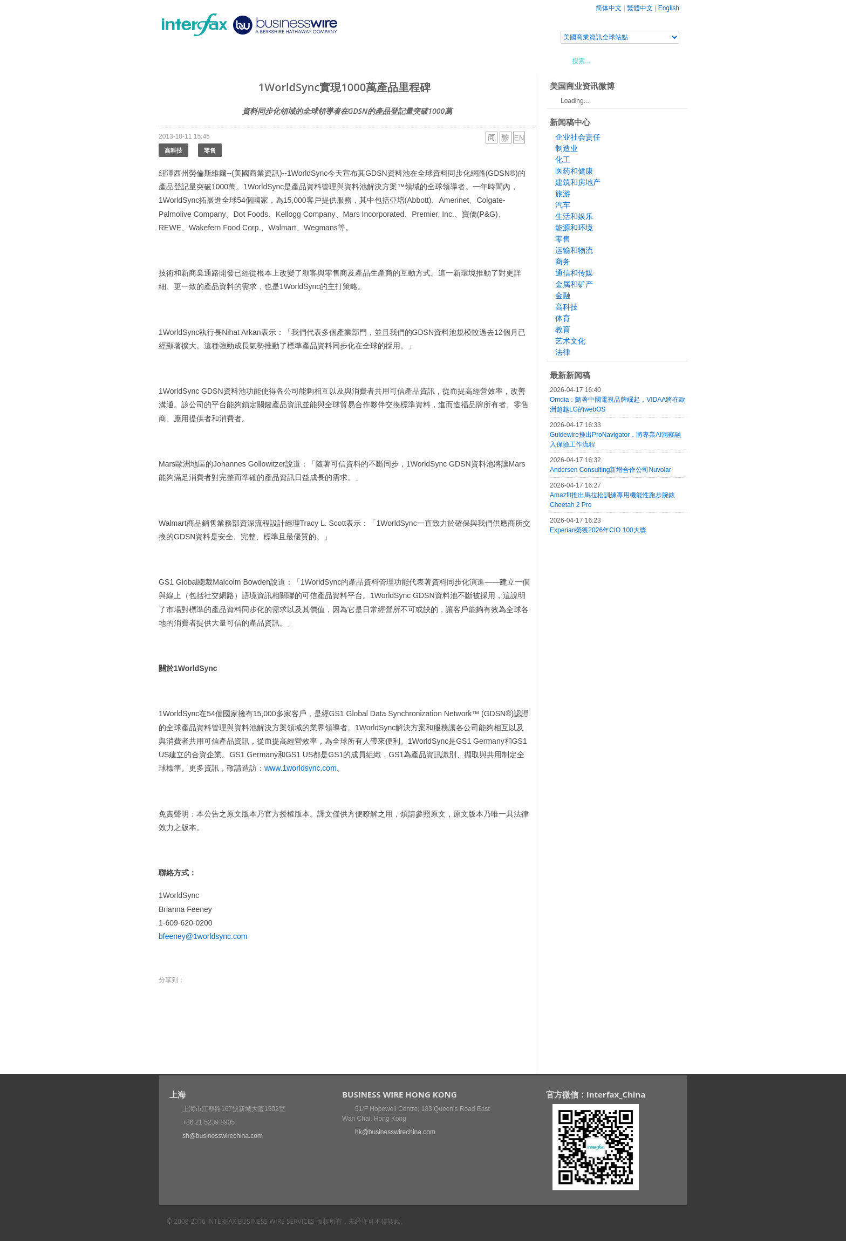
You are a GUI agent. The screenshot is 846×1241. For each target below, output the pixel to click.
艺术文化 (570, 341)
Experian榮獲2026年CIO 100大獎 (598, 530)
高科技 (173, 150)
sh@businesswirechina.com (222, 1136)
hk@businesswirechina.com (395, 1132)
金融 (562, 295)
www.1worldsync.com (300, 768)
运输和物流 (574, 250)
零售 (210, 150)
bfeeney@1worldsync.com (203, 936)
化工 (562, 159)
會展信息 (268, 60)
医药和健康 (574, 171)
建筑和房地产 (578, 182)
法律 (562, 352)
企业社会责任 (578, 137)
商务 (562, 261)
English (668, 8)
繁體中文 (640, 8)
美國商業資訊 (364, 60)
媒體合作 (312, 60)
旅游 (562, 193)
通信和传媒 (574, 273)
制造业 (566, 148)
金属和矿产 (574, 284)
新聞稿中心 (220, 60)
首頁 (180, 60)
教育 (562, 329)
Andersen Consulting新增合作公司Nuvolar (610, 470)
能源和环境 (574, 227)
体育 (562, 318)
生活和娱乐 (574, 216)
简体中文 (609, 8)
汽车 (562, 205)
